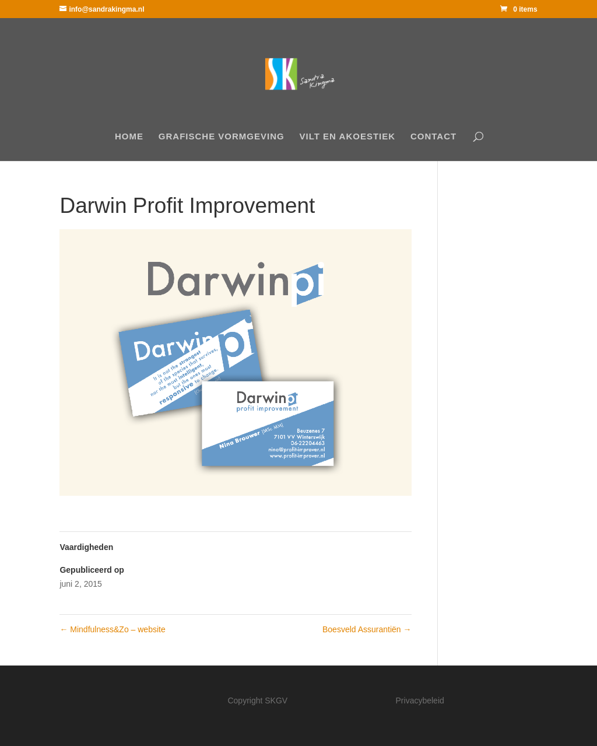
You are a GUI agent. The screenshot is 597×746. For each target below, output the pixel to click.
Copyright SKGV (257, 700)
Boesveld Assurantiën (367, 629)
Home (129, 136)
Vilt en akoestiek (348, 136)
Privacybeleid (420, 700)
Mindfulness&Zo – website (112, 629)
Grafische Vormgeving (222, 136)
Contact (433, 136)
